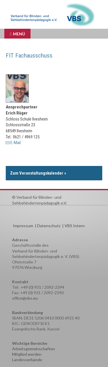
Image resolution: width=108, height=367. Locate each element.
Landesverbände (27, 359)
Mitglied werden (26, 354)
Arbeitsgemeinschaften (33, 348)
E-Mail (15, 142)
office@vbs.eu (25, 298)
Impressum (23, 225)
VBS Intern (75, 225)
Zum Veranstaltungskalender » (38, 173)
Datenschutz (48, 225)
